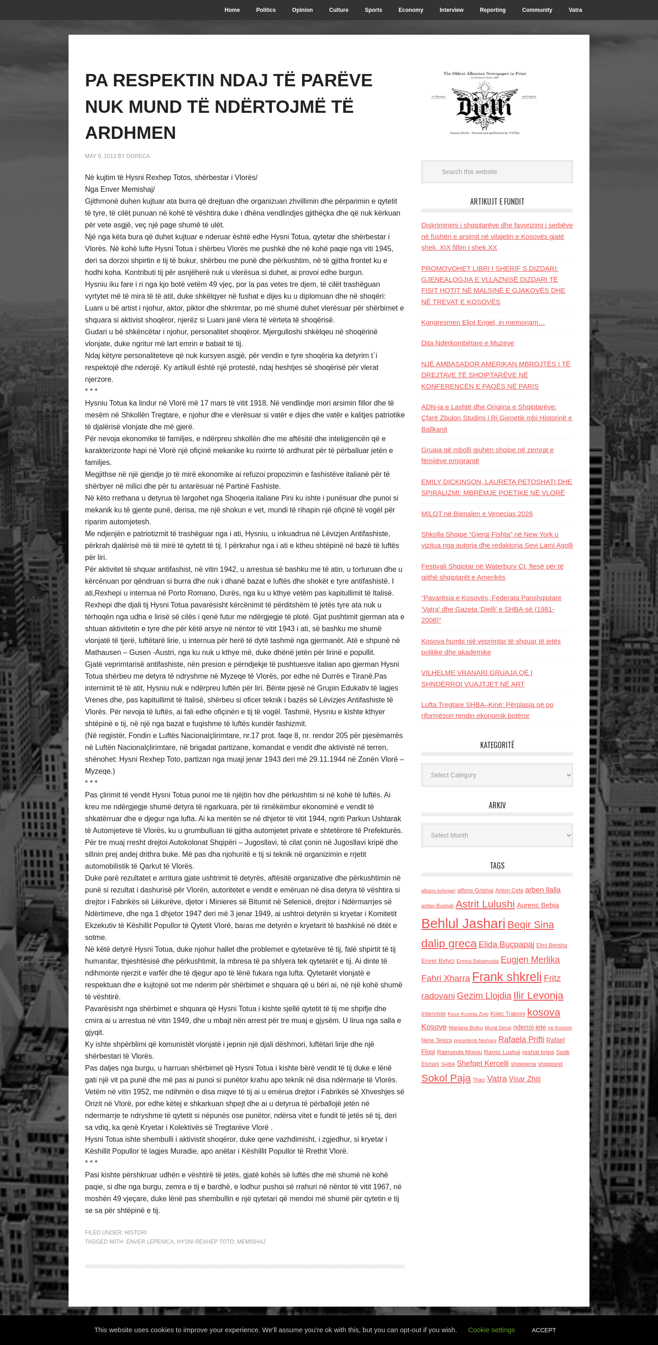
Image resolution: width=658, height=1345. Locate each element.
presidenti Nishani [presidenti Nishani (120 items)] (475, 1040)
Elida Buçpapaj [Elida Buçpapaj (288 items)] (506, 944)
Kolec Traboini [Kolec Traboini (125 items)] (507, 1014)
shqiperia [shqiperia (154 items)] (523, 1063)
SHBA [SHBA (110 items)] (448, 1064)
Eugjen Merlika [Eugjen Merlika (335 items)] (530, 960)
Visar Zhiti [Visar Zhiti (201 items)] (525, 1079)
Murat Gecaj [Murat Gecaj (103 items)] (498, 1027)
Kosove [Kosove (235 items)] (434, 1027)
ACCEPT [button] (544, 1330)
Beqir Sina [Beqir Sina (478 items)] (530, 924)
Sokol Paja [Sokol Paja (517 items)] (446, 1078)
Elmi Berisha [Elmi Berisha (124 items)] (552, 945)
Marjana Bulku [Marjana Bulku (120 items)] (466, 1027)
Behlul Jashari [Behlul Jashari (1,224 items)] (463, 923)
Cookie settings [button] (491, 1330)
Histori (136, 1232)
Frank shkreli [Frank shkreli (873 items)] (507, 977)
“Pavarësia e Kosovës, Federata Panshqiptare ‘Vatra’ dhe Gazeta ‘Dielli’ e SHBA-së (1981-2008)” (491, 609)
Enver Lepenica (150, 1242)
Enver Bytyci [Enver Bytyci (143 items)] (438, 960)
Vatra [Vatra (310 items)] (497, 1078)
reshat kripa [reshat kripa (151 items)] (538, 1052)
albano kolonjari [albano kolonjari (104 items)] (438, 890)
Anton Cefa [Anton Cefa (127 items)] (509, 890)
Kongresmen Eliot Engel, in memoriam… (483, 322)
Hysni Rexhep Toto (205, 1242)
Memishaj (251, 1242)
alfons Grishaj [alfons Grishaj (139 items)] (475, 890)
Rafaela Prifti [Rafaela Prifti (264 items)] (522, 1039)
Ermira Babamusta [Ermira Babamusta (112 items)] (477, 961)
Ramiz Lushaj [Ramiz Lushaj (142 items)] (502, 1052)
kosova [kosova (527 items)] (543, 1012)
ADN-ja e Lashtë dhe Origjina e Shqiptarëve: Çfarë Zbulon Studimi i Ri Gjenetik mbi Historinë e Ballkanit (496, 418)
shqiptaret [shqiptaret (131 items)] (550, 1064)
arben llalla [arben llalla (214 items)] (543, 890)
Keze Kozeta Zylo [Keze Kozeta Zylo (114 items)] (468, 1014)
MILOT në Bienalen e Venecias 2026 (477, 513)
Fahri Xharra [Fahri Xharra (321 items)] (445, 978)
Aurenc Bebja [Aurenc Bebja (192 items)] (538, 905)
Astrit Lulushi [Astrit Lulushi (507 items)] (485, 904)
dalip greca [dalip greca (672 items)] (449, 943)
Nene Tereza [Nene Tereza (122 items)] (436, 1040)
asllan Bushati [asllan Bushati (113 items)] (437, 905)
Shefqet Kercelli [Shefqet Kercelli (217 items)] (483, 1063)
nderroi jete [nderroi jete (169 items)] (529, 1027)
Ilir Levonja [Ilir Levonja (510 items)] (538, 995)
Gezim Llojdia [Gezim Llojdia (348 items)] (484, 996)
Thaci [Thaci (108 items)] (479, 1079)
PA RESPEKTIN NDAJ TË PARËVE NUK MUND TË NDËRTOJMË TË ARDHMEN (229, 105)
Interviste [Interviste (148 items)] (433, 1013)
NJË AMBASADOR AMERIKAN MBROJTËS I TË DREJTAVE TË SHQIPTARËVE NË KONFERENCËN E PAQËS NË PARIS (495, 375)
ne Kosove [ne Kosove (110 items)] (560, 1027)
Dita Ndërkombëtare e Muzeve (467, 343)
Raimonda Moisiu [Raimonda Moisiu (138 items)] (459, 1052)
